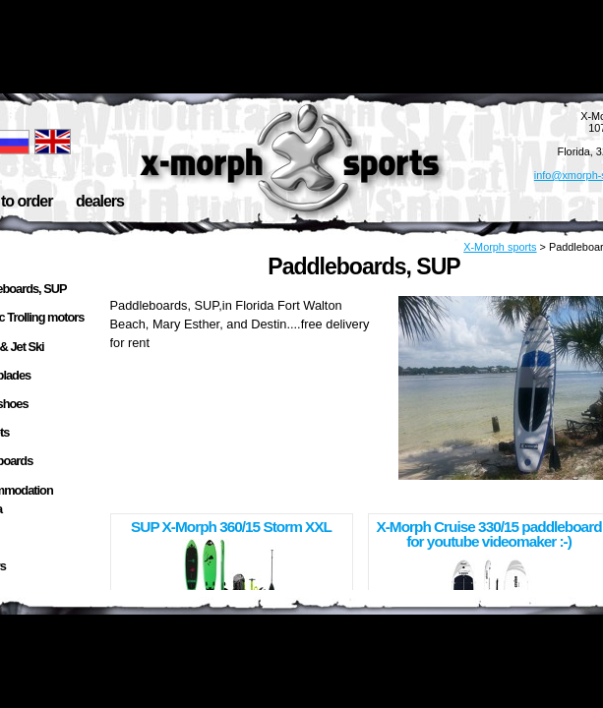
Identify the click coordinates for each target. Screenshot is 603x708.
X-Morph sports (499, 247)
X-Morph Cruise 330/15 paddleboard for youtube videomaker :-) (488, 534)
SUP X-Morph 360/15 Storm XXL (231, 526)
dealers (100, 201)
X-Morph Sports (292, 157)
